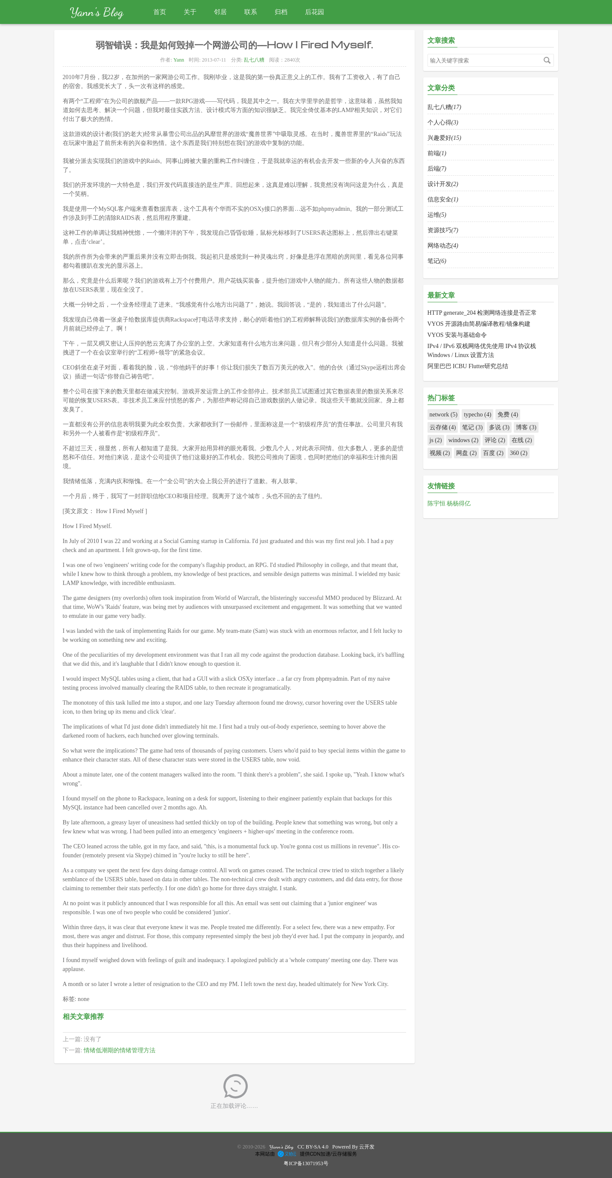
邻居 (220, 11)
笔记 (437, 261)
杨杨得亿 (459, 503)
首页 (159, 11)
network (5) (444, 414)
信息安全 (443, 199)
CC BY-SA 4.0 (312, 1147)
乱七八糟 (254, 60)
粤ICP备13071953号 (306, 1163)
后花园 (314, 11)
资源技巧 (443, 230)
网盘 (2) (466, 453)
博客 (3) (526, 427)
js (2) (436, 440)
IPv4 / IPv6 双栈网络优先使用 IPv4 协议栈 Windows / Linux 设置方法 (482, 350)
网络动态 (443, 245)
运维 (437, 215)
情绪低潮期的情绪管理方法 (119, 1050)
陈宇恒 (437, 503)
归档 (281, 11)
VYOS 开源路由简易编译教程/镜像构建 (479, 324)
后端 (437, 168)
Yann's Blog (96, 12)
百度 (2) (493, 453)
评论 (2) (495, 440)
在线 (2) (522, 440)
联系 (250, 11)
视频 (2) (440, 453)
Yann (178, 60)
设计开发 (443, 184)
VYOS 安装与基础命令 (457, 335)
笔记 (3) (472, 427)
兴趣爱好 (444, 138)
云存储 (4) (443, 427)
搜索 (547, 60)
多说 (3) (499, 427)
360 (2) (518, 453)
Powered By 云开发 (353, 1147)
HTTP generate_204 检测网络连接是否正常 (482, 313)
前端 (437, 153)
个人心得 (443, 122)
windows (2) (463, 440)
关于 (190, 11)
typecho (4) (477, 414)
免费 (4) (508, 414)
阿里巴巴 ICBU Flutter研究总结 (468, 366)
